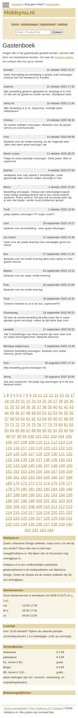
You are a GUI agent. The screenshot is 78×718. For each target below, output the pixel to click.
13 (51, 395)
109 (31, 442)
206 (16, 506)
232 (9, 524)
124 (9, 454)
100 (31, 436)
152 (16, 471)
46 (17, 413)
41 (60, 407)
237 (46, 524)
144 (24, 465)
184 (54, 489)
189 (24, 495)
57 (6, 419)
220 (54, 512)
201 (46, 501)
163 (31, 477)
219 (46, 512)
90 (44, 430)
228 (46, 518)
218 (39, 512)
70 (6, 424)
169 (9, 483)
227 (39, 518)
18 (6, 401)
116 (16, 448)
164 (39, 477)
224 (16, 518)
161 (16, 477)
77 (44, 424)
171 (24, 483)
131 (61, 454)
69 (71, 419)
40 (55, 407)
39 (50, 407)
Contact (57, 708)
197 (16, 501)
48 (28, 413)
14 (56, 395)
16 (67, 395)
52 (50, 413)
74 (28, 424)
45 (12, 413)
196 (9, 501)
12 (45, 395)
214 (9, 512)
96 (8, 436)
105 (69, 436)
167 (61, 477)
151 (9, 471)
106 (9, 442)
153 (24, 471)
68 (66, 419)
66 (55, 419)
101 (38, 436)
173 (39, 483)
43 (71, 407)
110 (39, 442)
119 (39, 448)
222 (69, 512)
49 (33, 413)
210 (46, 506)
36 (33, 407)
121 (54, 448)
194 (61, 495)
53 (55, 413)
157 (54, 471)
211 (54, 506)
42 (66, 407)
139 (54, 460)
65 (50, 419)
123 (69, 448)
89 (39, 430)
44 (6, 413)
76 (39, 424)
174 (46, 483)
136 (31, 460)
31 (6, 407)
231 (69, 518)
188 (16, 495)
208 (31, 506)
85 (17, 430)
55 (66, 413)
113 (61, 442)
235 (31, 524)
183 (46, 489)
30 (71, 401)
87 (28, 430)
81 (66, 424)
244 (50, 530)
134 (16, 460)
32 (12, 407)
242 (35, 530)
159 (69, 471)
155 (39, 471)
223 (9, 518)
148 (54, 465)
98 (19, 436)
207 (24, 506)
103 (53, 436)
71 (12, 424)
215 (16, 512)
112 (54, 442)
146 (39, 465)
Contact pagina (63, 57)
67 (60, 419)
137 (39, 460)
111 (46, 442)
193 (54, 495)
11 (40, 395)
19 (12, 401)
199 (31, 501)
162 (24, 477)
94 (66, 430)
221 (61, 512)
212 (61, 506)
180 (24, 489)
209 (39, 506)
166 (54, 477)
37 (39, 407)
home (15, 24)
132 (69, 454)
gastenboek (48, 24)
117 (24, 448)
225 (24, 518)
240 (69, 524)
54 (60, 413)
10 (34, 395)
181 (31, 489)
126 (24, 454)
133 (9, 460)
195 (69, 495)
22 (28, 401)
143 (16, 465)
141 (69, 460)
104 (61, 436)
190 (31, 495)
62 (33, 419)
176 (61, 483)
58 (12, 419)
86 (23, 430)
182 (39, 489)
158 (61, 471)
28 (60, 401)
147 (46, 465)
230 (61, 518)
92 (55, 430)
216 (24, 512)
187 (9, 495)
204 (69, 501)
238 (54, 524)
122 (61, 448)
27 (55, 401)
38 (44, 407)
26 (50, 401)
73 (23, 424)
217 (31, 512)
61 (28, 419)
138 (46, 460)
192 (46, 495)
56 (71, 413)
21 (23, 401)
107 (16, 442)
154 (31, 471)
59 (17, 419)
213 (69, 506)
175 (54, 483)
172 (31, 483)
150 (69, 465)
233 (16, 524)
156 (46, 471)
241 (27, 530)
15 (61, 395)
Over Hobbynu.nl (40, 708)
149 (61, 465)
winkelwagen (29, 24)
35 (28, 407)
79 (55, 424)
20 (17, 401)
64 (44, 419)
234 (24, 524)
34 (23, 407)
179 (16, 489)
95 (71, 430)
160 (9, 477)
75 (33, 424)
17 (72, 395)
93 (60, 430)
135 (24, 460)
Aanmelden (52, 4)
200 (39, 501)
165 (46, 477)
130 (54, 454)
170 (16, 483)
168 (69, 477)
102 (46, 436)
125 (16, 454)
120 (46, 448)
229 (54, 518)
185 (61, 489)
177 (69, 483)
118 (31, 448)
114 (69, 442)
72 (17, 424)
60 (23, 419)
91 (50, 430)
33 (17, 407)
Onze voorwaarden (15, 708)
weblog (63, 24)
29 (66, 401)
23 (33, 401)
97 (13, 436)
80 (60, 424)
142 (9, 465)
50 (39, 413)
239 (61, 524)
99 (24, 436)
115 (9, 448)
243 (43, 530)
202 (54, 501)
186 (69, 489)
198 (24, 501)
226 (31, 518)
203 (61, 501)
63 (39, 419)
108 (24, 442)
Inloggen (17, 4)
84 (12, 430)
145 (31, 465)
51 (44, 413)
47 (23, 413)
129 (46, 454)
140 (61, 460)
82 (71, 424)
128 (39, 454)
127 (31, 454)
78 (50, 424)
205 (9, 506)
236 (39, 524)
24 (39, 401)
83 (6, 430)
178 (9, 489)
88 (33, 430)
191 (39, 495)
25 (44, 401)
